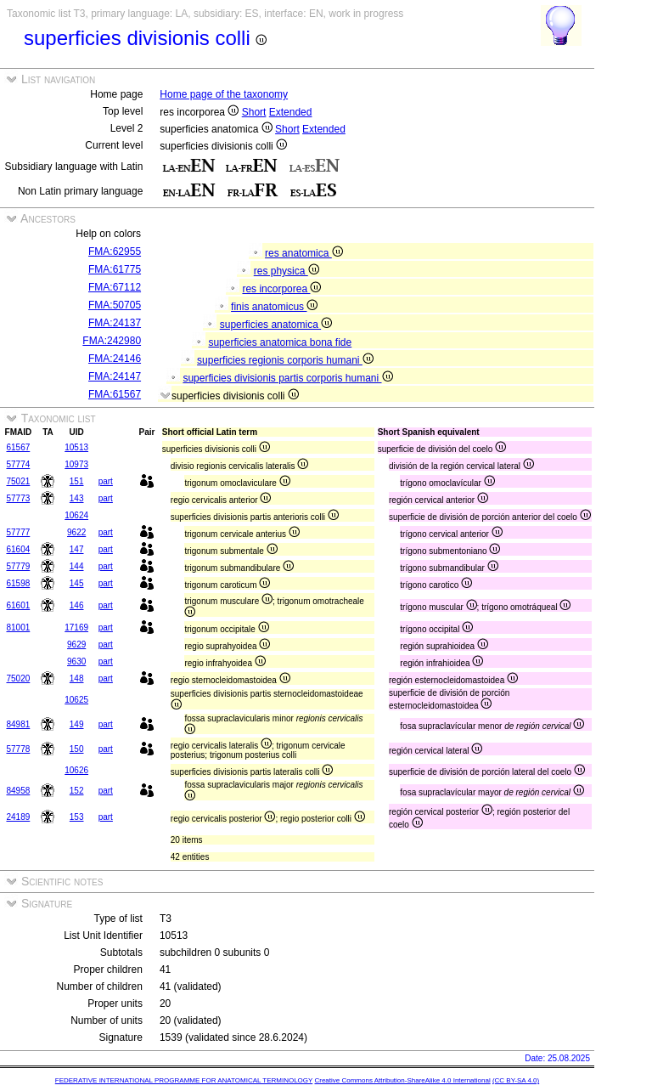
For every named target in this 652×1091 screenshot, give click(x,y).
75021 (18, 481)
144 (77, 566)
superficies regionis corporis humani (285, 360)
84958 (18, 790)
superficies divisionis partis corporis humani (287, 378)
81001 (18, 627)
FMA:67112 (114, 287)
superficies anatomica (276, 325)
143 (77, 498)
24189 (18, 817)
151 (77, 481)
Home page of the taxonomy (224, 94)
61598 (18, 583)
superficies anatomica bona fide (279, 342)
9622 (76, 532)
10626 (76, 770)
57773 (18, 498)
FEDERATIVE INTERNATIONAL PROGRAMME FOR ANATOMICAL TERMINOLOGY (183, 1080)
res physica (286, 271)
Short (254, 112)
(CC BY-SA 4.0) (515, 1080)
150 (77, 749)
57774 (18, 464)
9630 (76, 661)
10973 (76, 464)
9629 (76, 644)
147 (77, 549)
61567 (18, 447)
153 (77, 817)
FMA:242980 (111, 341)
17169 (76, 627)
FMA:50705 (114, 305)
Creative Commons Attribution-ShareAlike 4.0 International (402, 1080)
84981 (18, 724)
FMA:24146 (114, 359)
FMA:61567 (114, 394)
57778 (18, 749)
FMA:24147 (114, 376)
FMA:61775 (114, 269)
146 (77, 605)
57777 (18, 532)
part (105, 481)
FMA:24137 (114, 323)
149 (77, 724)
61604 (18, 549)
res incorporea (281, 289)
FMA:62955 (114, 251)
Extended (290, 112)
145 (77, 583)
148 (77, 678)
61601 (18, 605)
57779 (18, 566)
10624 (76, 515)
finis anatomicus (274, 307)
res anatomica (304, 253)
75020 (18, 678)
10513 (76, 447)
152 (77, 790)
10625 (76, 699)
